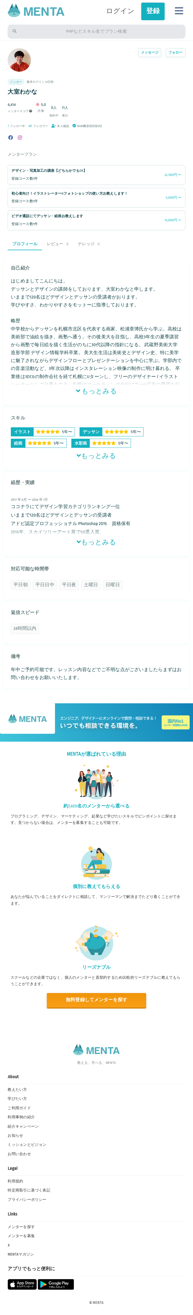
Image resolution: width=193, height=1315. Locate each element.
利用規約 (15, 1181)
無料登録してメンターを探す (96, 999)
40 (30, 126)
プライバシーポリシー (27, 1200)
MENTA (98, 1303)
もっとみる (96, 391)
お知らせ (15, 1136)
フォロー (175, 52)
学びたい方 (17, 1099)
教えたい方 (17, 1090)
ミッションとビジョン (27, 1145)
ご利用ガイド (19, 1108)
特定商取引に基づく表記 (29, 1190)
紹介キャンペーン (23, 1126)
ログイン (120, 11)
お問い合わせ (19, 1154)
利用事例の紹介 (21, 1117)
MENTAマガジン (21, 1254)
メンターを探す (21, 1227)
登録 (153, 11)
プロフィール (24, 244)
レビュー (57, 244)
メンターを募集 (21, 1236)
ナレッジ (89, 244)
